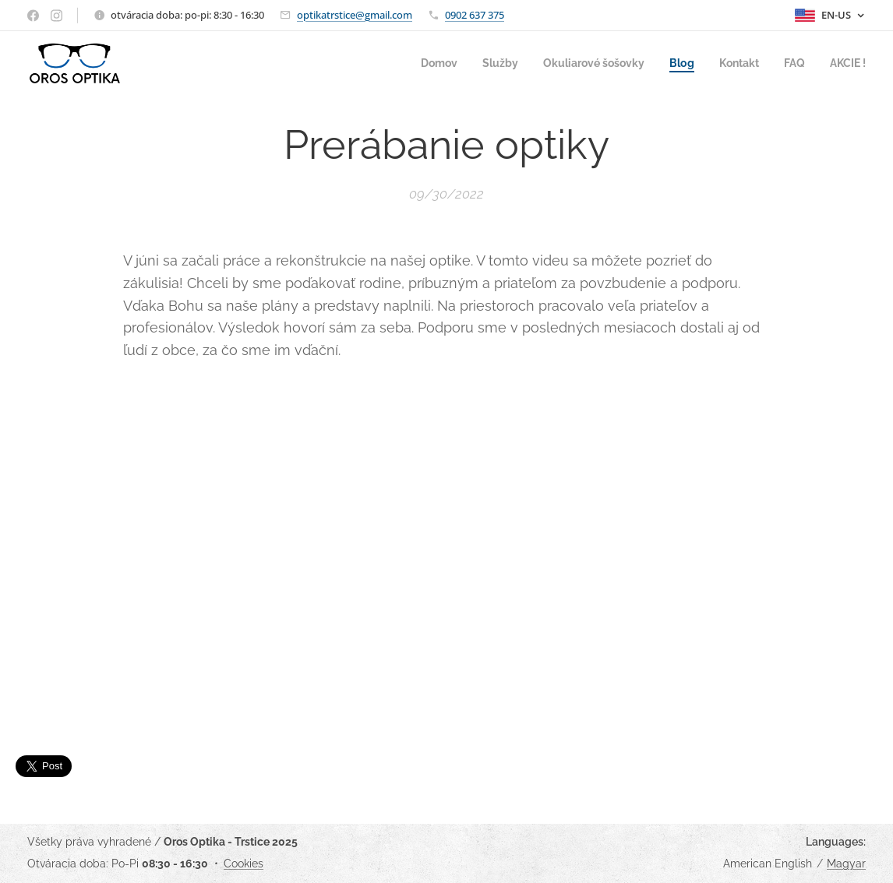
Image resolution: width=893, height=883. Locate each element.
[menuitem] (418, 63)
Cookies (243, 863)
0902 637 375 (474, 15)
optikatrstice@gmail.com (354, 15)
